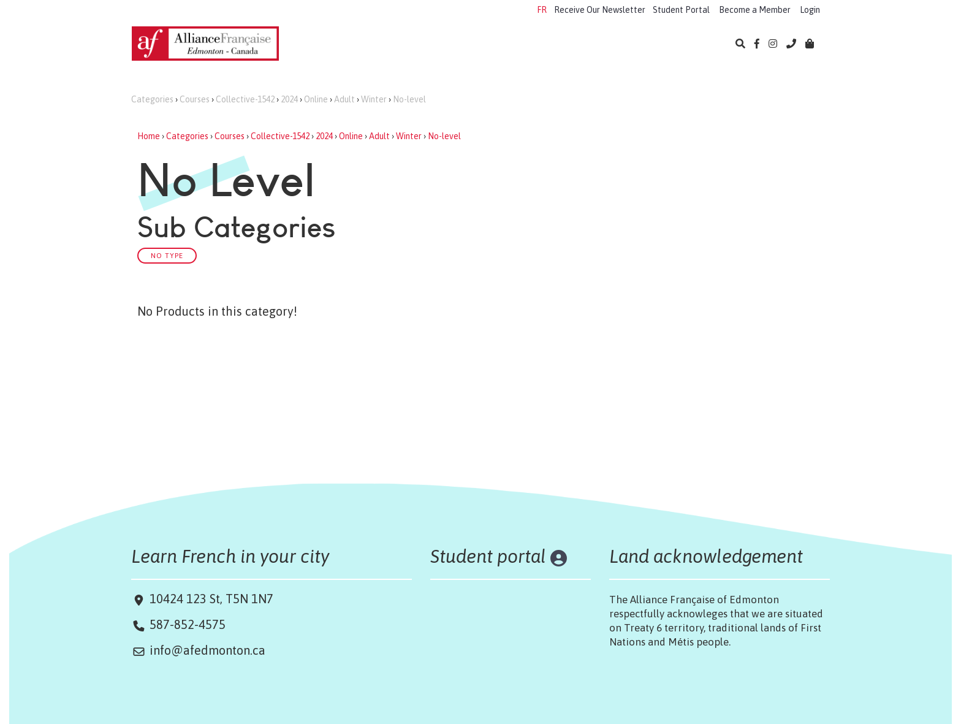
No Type (167, 255)
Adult (344, 99)
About (680, 44)
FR (542, 10)
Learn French (333, 44)
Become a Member (755, 10)
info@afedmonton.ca (207, 650)
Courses (195, 99)
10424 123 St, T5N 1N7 (209, 599)
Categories (152, 99)
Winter (374, 99)
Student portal (488, 556)
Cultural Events (553, 44)
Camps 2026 (414, 44)
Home (148, 136)
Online (316, 99)
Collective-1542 (245, 99)
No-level (409, 99)
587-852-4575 (188, 624)
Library (627, 44)
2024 (289, 99)
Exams (480, 44)
